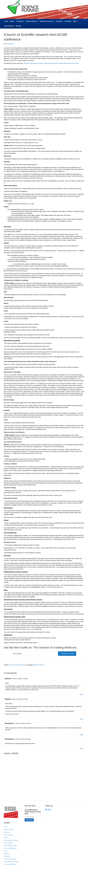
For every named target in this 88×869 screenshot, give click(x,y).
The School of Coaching (11, 861)
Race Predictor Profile (10, 845)
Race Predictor (9, 26)
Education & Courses (46, 21)
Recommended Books (10, 848)
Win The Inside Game (10, 864)
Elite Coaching (8, 835)
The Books (19, 21)
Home (6, 21)
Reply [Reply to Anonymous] (81, 734)
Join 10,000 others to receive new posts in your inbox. (33, 811)
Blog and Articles (31, 21)
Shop (74, 21)
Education (7, 832)
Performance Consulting (11, 840)
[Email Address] (34, 653)
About (12, 21)
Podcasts (59, 21)
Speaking (6, 853)
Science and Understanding (18, 665)
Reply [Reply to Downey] (81, 694)
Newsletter (68, 21)
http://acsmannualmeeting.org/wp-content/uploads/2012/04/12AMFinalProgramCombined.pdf (50, 63)
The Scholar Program (10, 859)
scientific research (38, 665)
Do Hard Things (8, 829)
